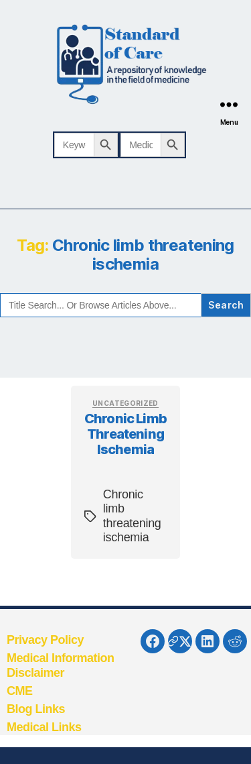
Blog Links (36, 709)
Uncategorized (125, 403)
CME (20, 691)
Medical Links (44, 727)
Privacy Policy (45, 640)
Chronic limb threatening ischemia (125, 434)
